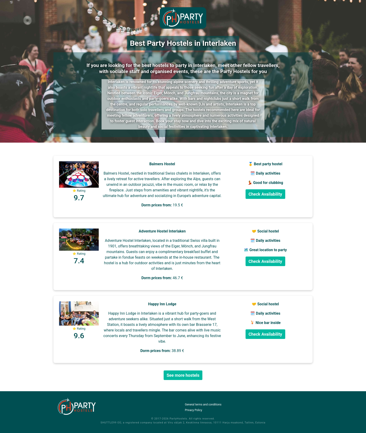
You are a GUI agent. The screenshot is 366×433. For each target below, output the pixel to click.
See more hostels (183, 375)
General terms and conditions (203, 404)
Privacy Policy (193, 410)
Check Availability (265, 194)
